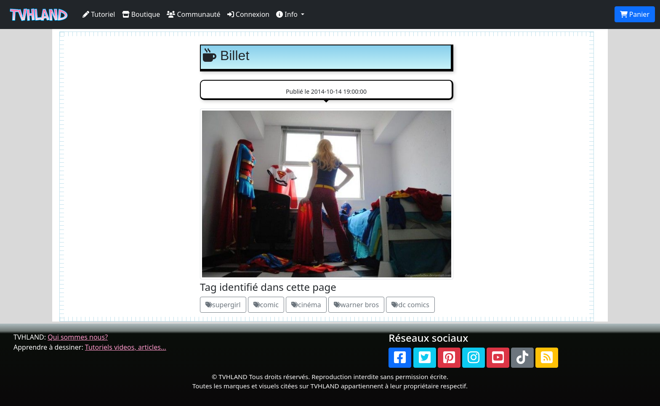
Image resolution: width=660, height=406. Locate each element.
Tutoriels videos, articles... (125, 347)
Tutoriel (98, 14)
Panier (634, 14)
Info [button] (287, 14)
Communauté (193, 14)
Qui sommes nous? (78, 337)
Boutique (141, 14)
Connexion (248, 14)
